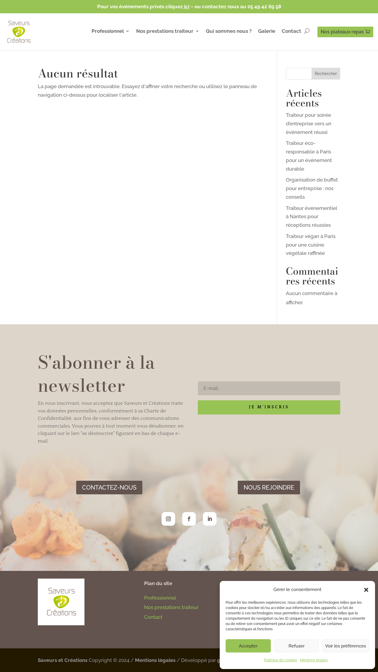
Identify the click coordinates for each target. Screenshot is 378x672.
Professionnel (108, 31)
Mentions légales (314, 660)
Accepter (248, 646)
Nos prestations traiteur (164, 31)
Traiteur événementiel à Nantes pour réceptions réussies (311, 216)
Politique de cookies (280, 660)
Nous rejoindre (269, 487)
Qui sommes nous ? (229, 31)
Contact (291, 31)
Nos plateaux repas (342, 32)
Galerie (266, 31)
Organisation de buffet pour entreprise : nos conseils (312, 188)
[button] (366, 590)
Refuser (296, 646)
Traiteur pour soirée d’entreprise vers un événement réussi (308, 123)
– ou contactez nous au (218, 6)
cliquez (177, 6)
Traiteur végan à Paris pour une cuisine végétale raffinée (310, 244)
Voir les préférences (345, 646)
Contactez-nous (109, 487)
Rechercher (326, 73)
